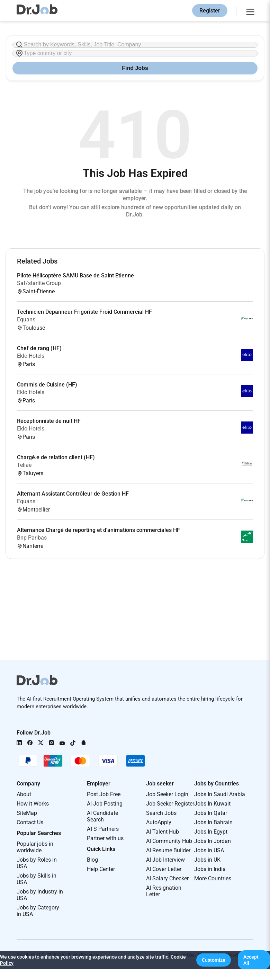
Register (209, 10)
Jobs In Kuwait (212, 803)
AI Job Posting (105, 803)
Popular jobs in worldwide (35, 847)
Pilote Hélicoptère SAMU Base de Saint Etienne (75, 275)
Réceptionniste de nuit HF (49, 421)
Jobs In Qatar (210, 813)
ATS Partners (103, 829)
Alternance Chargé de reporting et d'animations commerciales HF (98, 530)
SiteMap (27, 813)
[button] (213, 960)
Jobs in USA (209, 850)
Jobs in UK (207, 859)
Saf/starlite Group (39, 283)
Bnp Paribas (32, 537)
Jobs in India (210, 869)
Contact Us (30, 822)
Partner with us (105, 838)
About (24, 794)
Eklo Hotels (30, 356)
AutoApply (158, 822)
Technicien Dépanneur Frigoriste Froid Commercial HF (84, 312)
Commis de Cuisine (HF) (47, 384)
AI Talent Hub (162, 831)
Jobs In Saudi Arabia (219, 794)
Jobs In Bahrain (213, 822)
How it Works (33, 803)
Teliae (24, 465)
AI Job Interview (165, 859)
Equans (26, 319)
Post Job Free (103, 794)
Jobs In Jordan (212, 841)
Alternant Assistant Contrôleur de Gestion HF (73, 493)
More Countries (212, 878)
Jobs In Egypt (210, 831)
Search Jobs (161, 813)
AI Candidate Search (102, 816)
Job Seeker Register (170, 803)
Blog (92, 859)
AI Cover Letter (163, 869)
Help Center (101, 869)
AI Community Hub (169, 841)
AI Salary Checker (167, 878)
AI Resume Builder (168, 850)
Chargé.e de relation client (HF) (56, 457)
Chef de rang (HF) (39, 348)
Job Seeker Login (167, 794)
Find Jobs (135, 68)
